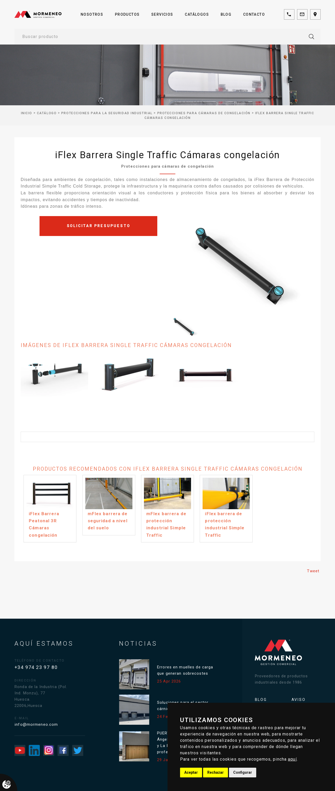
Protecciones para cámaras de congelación (203, 113)
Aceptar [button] (191, 772)
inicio (26, 113)
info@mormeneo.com (44, 724)
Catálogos (197, 14)
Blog (226, 14)
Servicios (162, 14)
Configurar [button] (242, 772)
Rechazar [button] (215, 772)
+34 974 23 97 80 (41, 667)
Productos (127, 14)
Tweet (313, 571)
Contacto (254, 14)
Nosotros (92, 14)
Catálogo (47, 113)
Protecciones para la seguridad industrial (107, 113)
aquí (292, 759)
